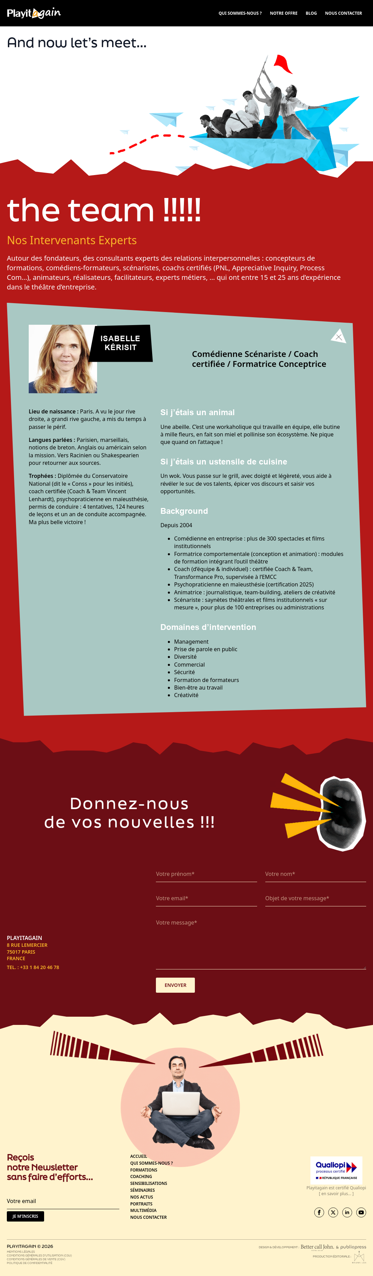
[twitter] (333, 1212)
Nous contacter (148, 1217)
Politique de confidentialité (29, 1263)
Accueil (138, 1156)
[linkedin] (347, 1212)
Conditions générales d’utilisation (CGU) (39, 1255)
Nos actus (141, 1197)
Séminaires (142, 1190)
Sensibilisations (148, 1183)
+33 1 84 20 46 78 (39, 967)
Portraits (141, 1204)
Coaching (141, 1176)
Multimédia (143, 1210)
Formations (143, 1170)
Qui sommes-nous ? (151, 1163)
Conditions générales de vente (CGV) (36, 1259)
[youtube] (361, 1212)
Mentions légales (21, 1251)
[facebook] (319, 1212)
